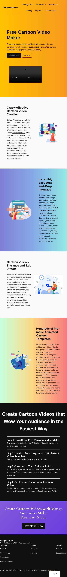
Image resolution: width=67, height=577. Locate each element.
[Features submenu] (57, 4)
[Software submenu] (45, 4)
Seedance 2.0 (52, 570)
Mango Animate (6, 541)
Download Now (13, 55)
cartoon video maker (48, 347)
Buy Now (27, 55)
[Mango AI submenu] (32, 4)
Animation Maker (18, 133)
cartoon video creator (51, 373)
